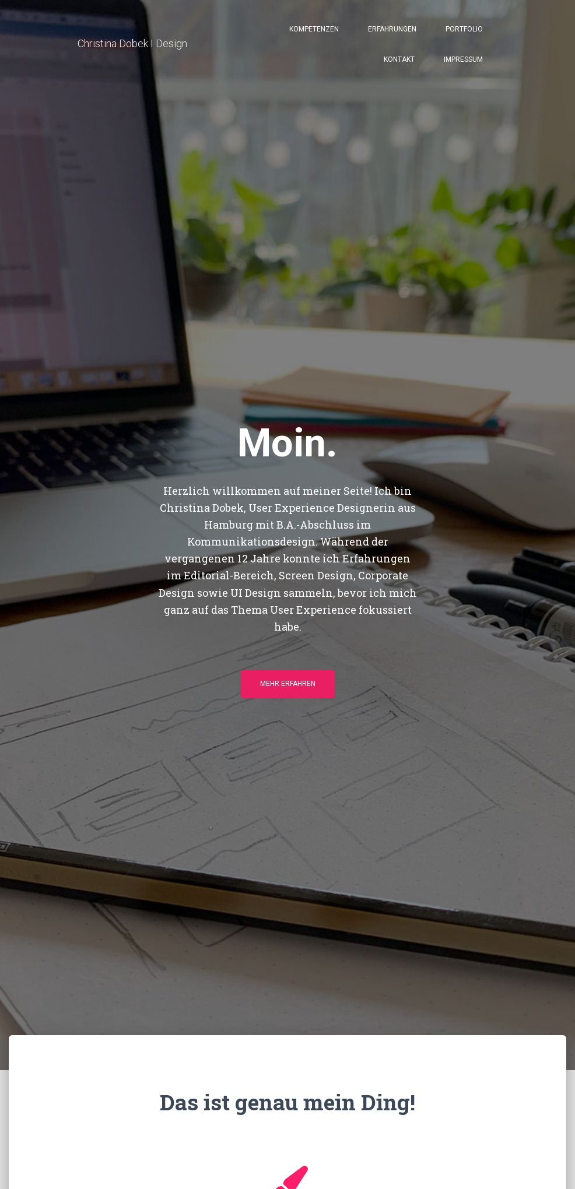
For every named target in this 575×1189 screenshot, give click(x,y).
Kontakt (399, 61)
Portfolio (464, 30)
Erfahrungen (392, 30)
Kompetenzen (314, 30)
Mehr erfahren (287, 688)
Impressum (463, 61)
